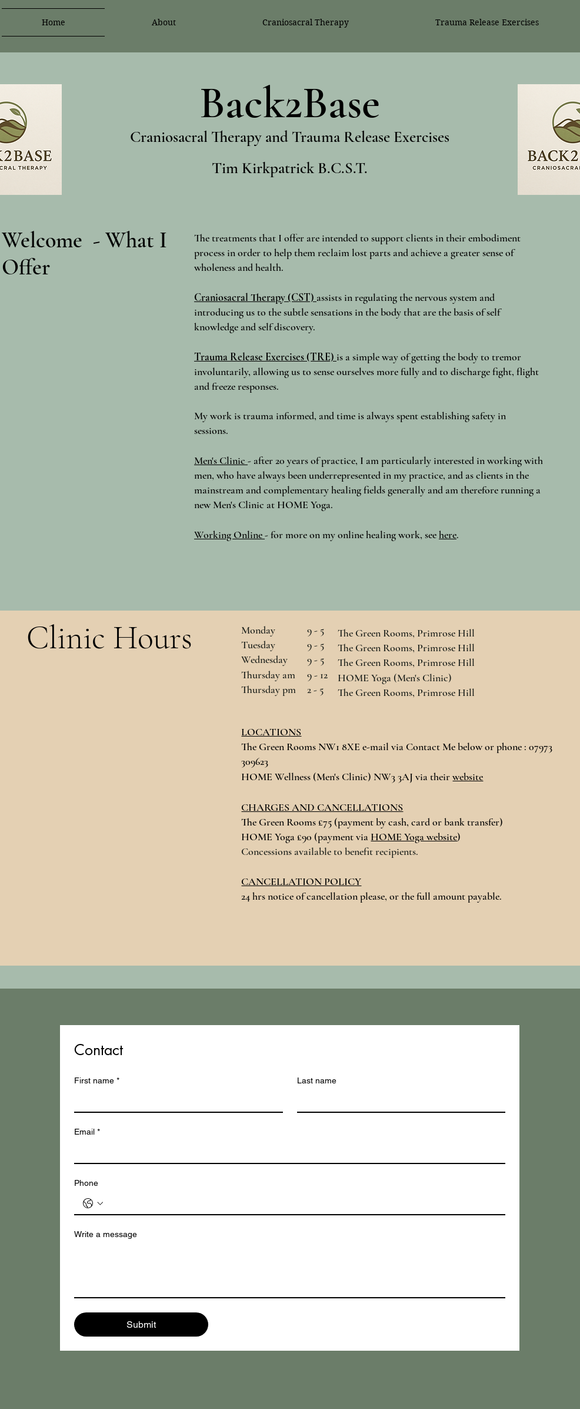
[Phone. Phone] (301, 1203)
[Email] (286, 1152)
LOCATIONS (271, 731)
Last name (316, 1080)
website (467, 776)
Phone (86, 1183)
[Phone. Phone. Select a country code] (93, 1203)
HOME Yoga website (414, 836)
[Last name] (398, 1101)
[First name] (175, 1101)
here (447, 534)
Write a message (105, 1234)
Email (87, 1132)
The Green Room (276, 746)
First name (96, 1081)
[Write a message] (289, 1270)
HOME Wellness (276, 776)
